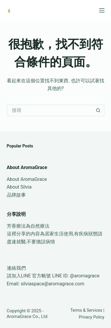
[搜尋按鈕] (98, 110)
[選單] (101, 10)
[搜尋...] (50, 110)
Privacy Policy (91, 317)
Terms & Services (86, 310)
